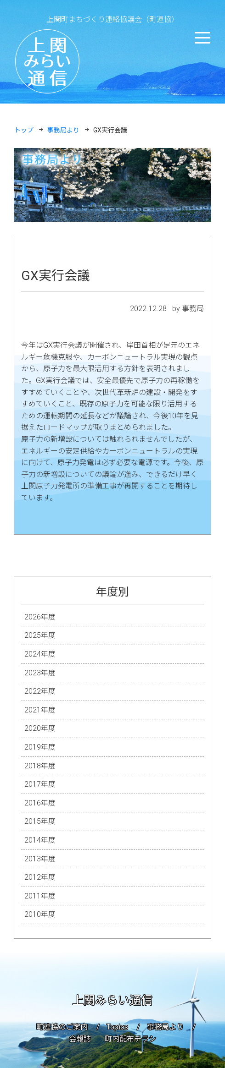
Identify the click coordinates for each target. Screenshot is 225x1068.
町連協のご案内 (62, 1027)
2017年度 (40, 784)
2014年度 (40, 840)
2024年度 (40, 654)
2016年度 (40, 803)
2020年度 (40, 728)
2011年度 (40, 896)
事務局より (165, 1027)
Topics (117, 1027)
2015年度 (40, 821)
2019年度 (40, 747)
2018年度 (40, 765)
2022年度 (40, 691)
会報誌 (80, 1039)
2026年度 (40, 617)
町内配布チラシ (130, 1039)
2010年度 (40, 914)
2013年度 (40, 858)
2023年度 (40, 672)
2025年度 (40, 635)
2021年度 (40, 710)
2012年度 (40, 877)
